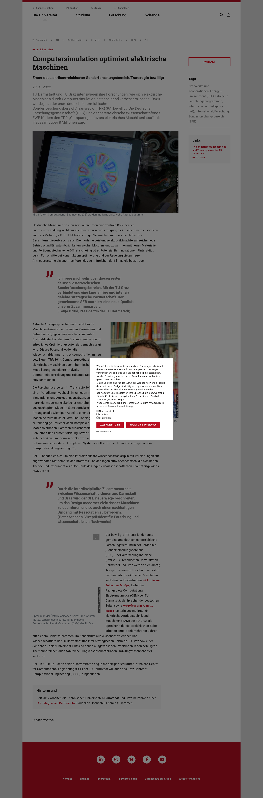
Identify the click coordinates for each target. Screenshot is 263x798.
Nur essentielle (105, 411)
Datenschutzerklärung (119, 406)
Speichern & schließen (143, 425)
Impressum (104, 431)
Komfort (102, 414)
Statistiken (103, 417)
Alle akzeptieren (110, 425)
